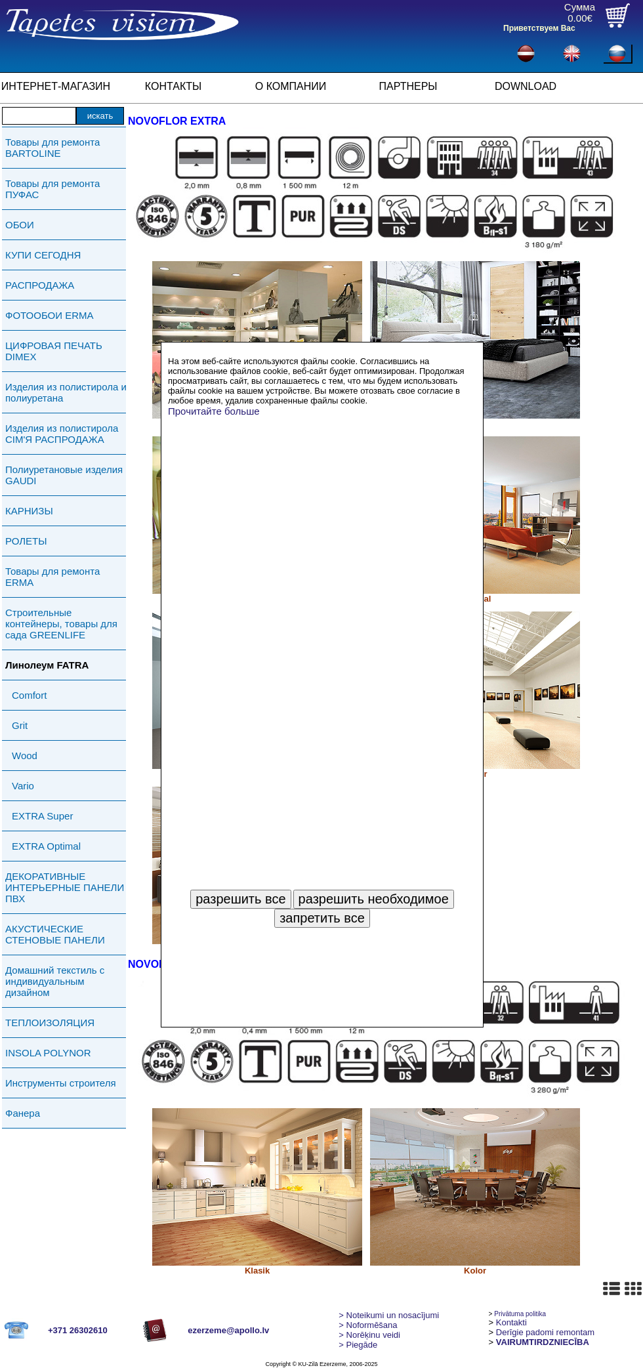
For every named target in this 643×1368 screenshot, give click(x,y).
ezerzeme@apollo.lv (228, 1330)
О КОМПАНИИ (291, 86)
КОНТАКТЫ (173, 86)
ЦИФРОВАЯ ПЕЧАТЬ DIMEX (53, 351)
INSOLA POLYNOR (48, 1052)
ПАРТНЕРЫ (408, 86)
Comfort (29, 695)
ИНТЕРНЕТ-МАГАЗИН (55, 86)
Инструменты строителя (60, 1082)
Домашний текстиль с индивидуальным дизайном (54, 981)
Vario (23, 785)
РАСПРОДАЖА (39, 285)
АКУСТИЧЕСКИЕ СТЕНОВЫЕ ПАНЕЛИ (55, 934)
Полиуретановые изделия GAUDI (64, 475)
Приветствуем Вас (539, 28)
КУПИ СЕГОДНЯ (43, 254)
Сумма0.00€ (579, 12)
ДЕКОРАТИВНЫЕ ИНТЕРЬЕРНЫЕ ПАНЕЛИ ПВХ (64, 887)
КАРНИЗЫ (29, 510)
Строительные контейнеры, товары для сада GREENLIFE (61, 623)
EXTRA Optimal (46, 846)
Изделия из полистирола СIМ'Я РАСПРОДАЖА (61, 434)
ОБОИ (19, 224)
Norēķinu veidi (369, 1335)
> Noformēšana (368, 1325)
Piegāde (358, 1345)
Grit (20, 725)
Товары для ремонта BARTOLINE (52, 147)
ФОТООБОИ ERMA (49, 315)
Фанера (22, 1113)
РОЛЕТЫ (26, 541)
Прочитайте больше (214, 411)
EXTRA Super (42, 815)
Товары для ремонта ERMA (52, 577)
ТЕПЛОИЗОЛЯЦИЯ (49, 1022)
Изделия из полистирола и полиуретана (66, 392)
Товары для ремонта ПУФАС (52, 189)
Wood (24, 755)
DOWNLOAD (525, 86)
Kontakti (511, 1322)
